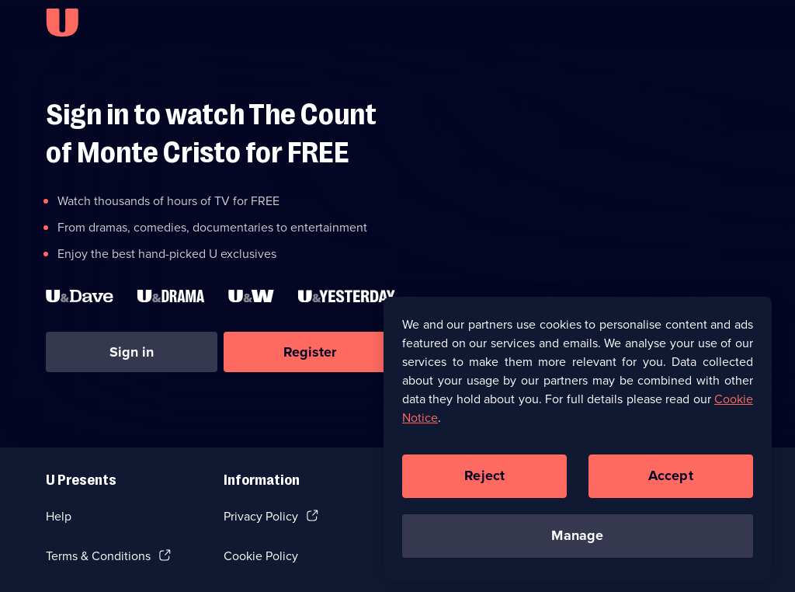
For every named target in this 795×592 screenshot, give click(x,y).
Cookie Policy (261, 556)
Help (58, 516)
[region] (578, 442)
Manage (577, 540)
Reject (484, 480)
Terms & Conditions (98, 556)
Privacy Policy (261, 516)
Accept (670, 480)
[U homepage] (62, 22)
